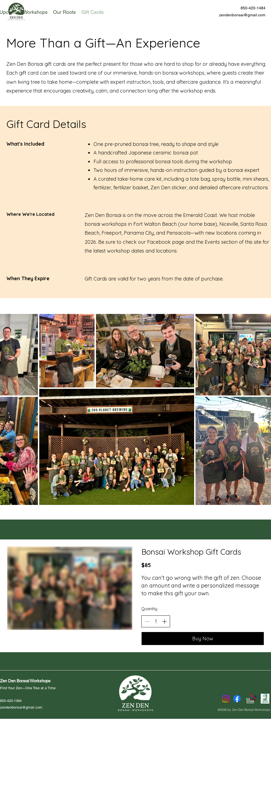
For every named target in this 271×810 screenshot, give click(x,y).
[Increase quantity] (164, 621)
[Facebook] (237, 699)
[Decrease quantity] (147, 621)
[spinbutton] (156, 621)
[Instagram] (226, 699)
